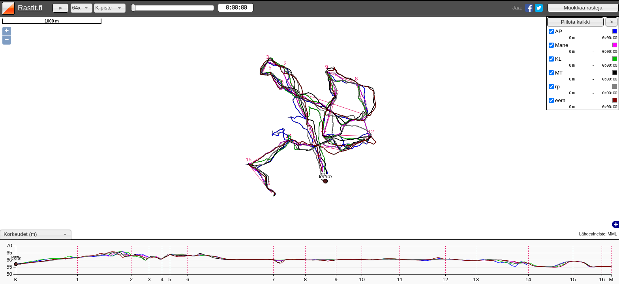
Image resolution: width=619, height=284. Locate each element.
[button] (583, 7)
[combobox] (81, 8)
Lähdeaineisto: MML (598, 234)
